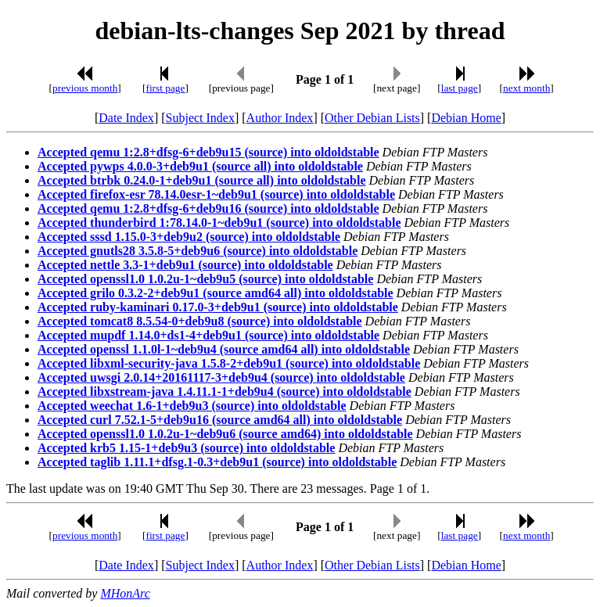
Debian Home (466, 117)
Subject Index (200, 117)
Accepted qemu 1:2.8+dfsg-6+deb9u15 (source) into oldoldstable (208, 152)
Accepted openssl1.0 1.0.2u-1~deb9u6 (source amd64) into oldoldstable (225, 433)
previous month (84, 88)
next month (526, 88)
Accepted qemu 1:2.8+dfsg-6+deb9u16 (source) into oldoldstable (208, 208)
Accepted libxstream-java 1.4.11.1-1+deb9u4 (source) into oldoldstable (224, 391)
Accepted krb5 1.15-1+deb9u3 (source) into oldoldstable (186, 447)
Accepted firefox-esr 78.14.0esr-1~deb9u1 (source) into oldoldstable (216, 194)
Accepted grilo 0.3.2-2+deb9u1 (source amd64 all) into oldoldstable (215, 293)
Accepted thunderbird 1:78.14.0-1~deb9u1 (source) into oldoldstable (219, 222)
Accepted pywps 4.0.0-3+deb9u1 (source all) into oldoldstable (200, 166)
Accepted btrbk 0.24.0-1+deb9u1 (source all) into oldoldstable (202, 180)
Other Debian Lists (372, 117)
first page (165, 88)
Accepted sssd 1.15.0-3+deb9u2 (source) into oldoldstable (189, 236)
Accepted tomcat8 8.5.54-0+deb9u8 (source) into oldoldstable (200, 321)
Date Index (126, 117)
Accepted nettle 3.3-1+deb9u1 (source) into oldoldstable (185, 264)
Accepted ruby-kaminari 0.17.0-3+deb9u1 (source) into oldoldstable (218, 307)
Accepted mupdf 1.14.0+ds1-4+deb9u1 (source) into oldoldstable (208, 335)
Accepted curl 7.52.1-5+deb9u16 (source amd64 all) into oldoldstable (220, 419)
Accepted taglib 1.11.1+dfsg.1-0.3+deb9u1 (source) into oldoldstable (217, 462)
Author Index (280, 117)
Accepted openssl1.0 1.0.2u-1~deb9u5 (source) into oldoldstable (205, 279)
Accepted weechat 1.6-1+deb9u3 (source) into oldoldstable (192, 405)
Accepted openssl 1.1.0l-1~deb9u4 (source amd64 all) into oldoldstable (224, 349)
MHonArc (124, 593)
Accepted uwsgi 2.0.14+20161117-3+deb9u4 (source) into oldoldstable (221, 377)
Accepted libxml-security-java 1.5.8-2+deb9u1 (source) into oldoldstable (229, 363)
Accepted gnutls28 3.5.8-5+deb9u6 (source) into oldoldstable (197, 250)
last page (459, 88)
